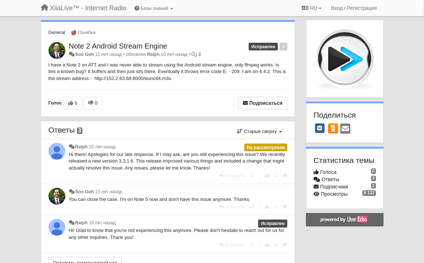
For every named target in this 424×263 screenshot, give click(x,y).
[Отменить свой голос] (276, 176)
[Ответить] (232, 176)
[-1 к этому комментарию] (285, 176)
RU (312, 8)
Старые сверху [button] (259, 131)
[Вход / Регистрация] (354, 8)
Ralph (153, 54)
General (56, 32)
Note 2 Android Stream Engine (118, 46)
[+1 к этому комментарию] (267, 176)
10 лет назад (102, 146)
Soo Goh (84, 54)
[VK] (320, 128)
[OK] (333, 128)
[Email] (345, 129)
